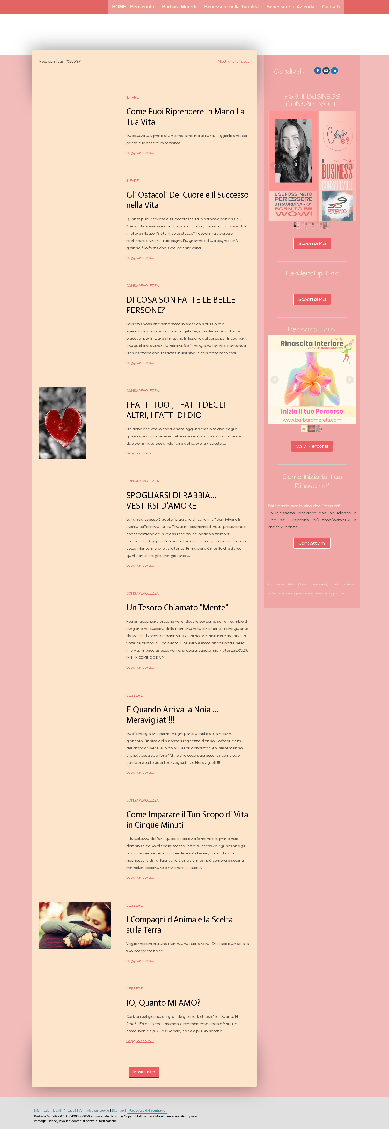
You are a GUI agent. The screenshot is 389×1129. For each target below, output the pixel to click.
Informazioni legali (47, 1110)
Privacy (68, 1110)
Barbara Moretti (179, 6)
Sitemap (118, 1110)
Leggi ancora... (140, 153)
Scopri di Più (312, 243)
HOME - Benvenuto (133, 6)
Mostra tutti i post (233, 61)
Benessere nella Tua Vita (231, 6)
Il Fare (132, 97)
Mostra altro (144, 1072)
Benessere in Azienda (290, 6)
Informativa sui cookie (93, 1110)
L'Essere (134, 695)
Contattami (312, 543)
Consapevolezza (142, 285)
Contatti (331, 6)
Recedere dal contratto (147, 1110)
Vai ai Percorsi (312, 446)
